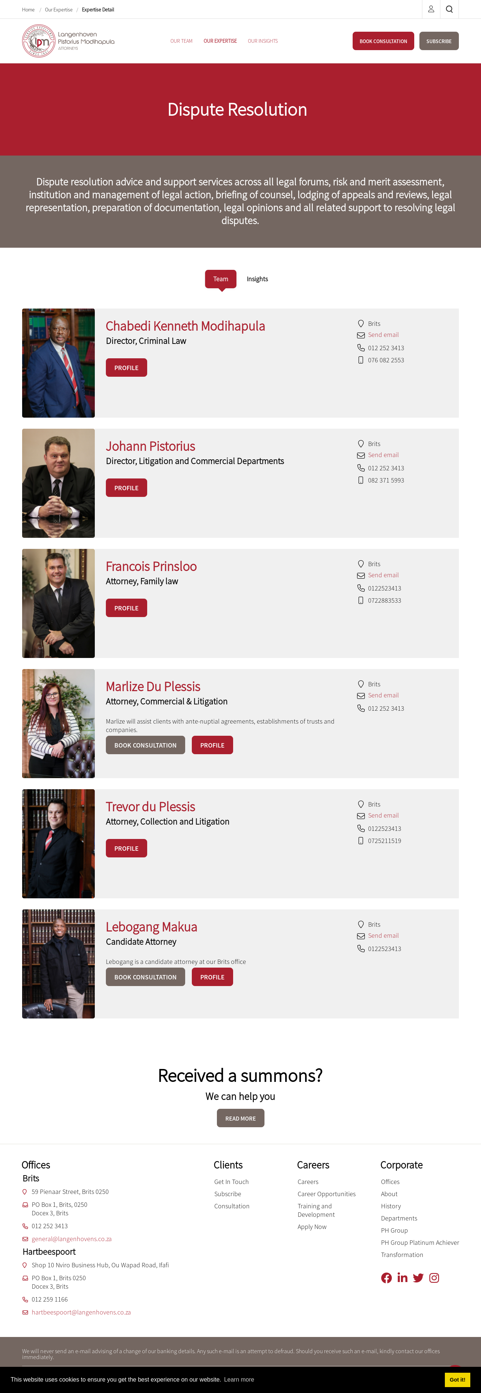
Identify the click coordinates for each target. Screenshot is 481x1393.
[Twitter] (421, 1278)
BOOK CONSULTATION (383, 41)
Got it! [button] (457, 1380)
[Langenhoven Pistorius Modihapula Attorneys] (68, 40)
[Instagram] (436, 1278)
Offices (390, 1181)
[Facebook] (389, 1278)
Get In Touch (231, 1181)
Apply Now (312, 1226)
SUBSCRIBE (439, 41)
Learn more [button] (239, 1379)
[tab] (220, 279)
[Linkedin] (405, 1278)
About (389, 1194)
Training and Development (316, 1210)
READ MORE (240, 1118)
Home (29, 9)
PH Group (394, 1230)
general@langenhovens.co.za (72, 1238)
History (391, 1206)
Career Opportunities (327, 1194)
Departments (399, 1218)
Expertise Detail (98, 9)
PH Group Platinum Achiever (420, 1242)
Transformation (402, 1254)
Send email (383, 334)
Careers (308, 1181)
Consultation (232, 1206)
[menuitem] (181, 41)
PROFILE (126, 367)
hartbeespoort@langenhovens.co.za (81, 1312)
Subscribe (227, 1194)
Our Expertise (59, 9)
